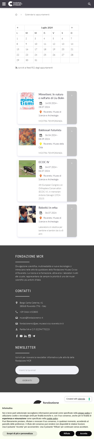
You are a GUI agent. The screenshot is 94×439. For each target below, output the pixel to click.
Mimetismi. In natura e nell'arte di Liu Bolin (52, 96)
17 (36, 49)
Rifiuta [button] (67, 433)
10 (36, 44)
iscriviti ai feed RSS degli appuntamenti (34, 67)
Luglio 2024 (47, 27)
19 (54, 49)
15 (18, 49)
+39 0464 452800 (29, 312)
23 (27, 54)
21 (72, 49)
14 (72, 44)
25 (45, 54)
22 (18, 54)
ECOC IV (52, 162)
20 (63, 49)
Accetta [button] (83, 433)
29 (18, 60)
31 (36, 60)
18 (45, 49)
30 (27, 60)
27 (63, 54)
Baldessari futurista (52, 130)
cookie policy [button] (52, 418)
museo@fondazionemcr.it (31, 317)
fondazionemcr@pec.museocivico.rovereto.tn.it (42, 323)
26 (54, 54)
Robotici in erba (52, 208)
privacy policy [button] (84, 413)
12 (54, 44)
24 (36, 54)
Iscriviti (27, 380)
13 (63, 44)
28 (72, 54)
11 (45, 44)
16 (27, 49)
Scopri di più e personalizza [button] (20, 433)
